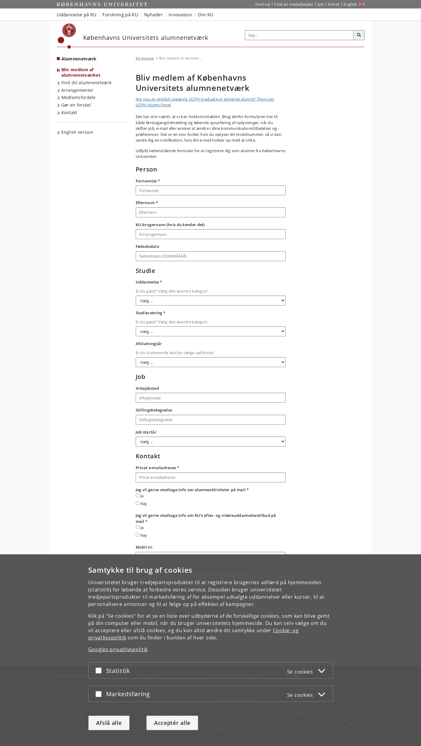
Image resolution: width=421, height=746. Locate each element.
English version (77, 132)
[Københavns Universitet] (67, 36)
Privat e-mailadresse (158, 467)
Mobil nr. (145, 547)
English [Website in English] (350, 4)
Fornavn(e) (148, 181)
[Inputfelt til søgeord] (299, 35)
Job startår (146, 432)
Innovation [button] (180, 14)
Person (146, 169)
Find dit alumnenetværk (86, 82)
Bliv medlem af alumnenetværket (81, 72)
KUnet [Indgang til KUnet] (334, 4)
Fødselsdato (147, 246)
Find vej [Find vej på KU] (262, 4)
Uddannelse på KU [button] (77, 14)
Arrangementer (77, 90)
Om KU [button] (206, 14)
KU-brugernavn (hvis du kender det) (170, 224)
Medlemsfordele (78, 97)
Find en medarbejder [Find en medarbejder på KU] (293, 4)
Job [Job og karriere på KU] (321, 4)
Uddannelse (149, 282)
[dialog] (210, 650)
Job (140, 377)
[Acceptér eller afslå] (100, 670)
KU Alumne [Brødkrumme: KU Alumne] (145, 58)
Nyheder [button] (153, 14)
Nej (141, 503)
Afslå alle (109, 722)
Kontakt (69, 112)
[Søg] (359, 35)
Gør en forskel (76, 105)
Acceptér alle (172, 722)
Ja (140, 495)
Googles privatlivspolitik (118, 649)
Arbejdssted (147, 388)
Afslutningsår (149, 343)
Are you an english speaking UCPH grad (172, 99)
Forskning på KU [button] (120, 14)
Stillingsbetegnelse (154, 410)
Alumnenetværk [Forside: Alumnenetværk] (79, 59)
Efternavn (147, 202)
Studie (146, 271)
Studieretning (151, 312)
